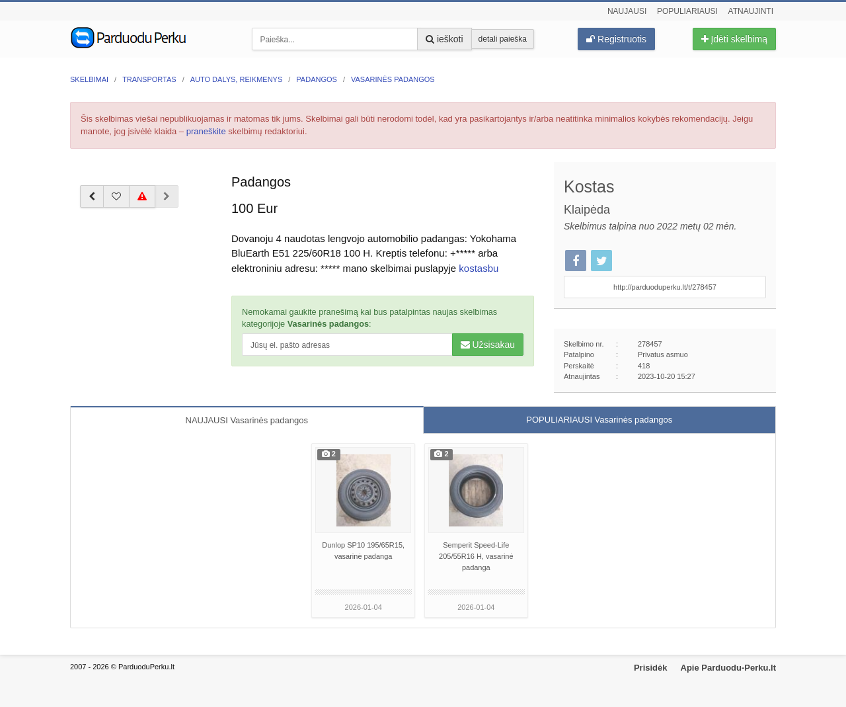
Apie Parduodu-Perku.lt (728, 668)
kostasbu (478, 268)
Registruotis (616, 39)
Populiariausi (687, 11)
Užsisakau (488, 344)
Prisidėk (651, 668)
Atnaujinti (750, 11)
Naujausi (626, 11)
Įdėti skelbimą (734, 39)
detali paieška (503, 39)
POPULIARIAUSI (599, 420)
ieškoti (444, 39)
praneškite (206, 131)
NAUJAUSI (247, 420)
